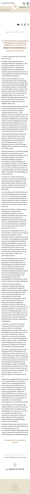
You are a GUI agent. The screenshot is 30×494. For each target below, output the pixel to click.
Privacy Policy (15, 489)
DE (7, 32)
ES (14, 32)
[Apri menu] (27, 3)
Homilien (4, 10)
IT (19, 32)
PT (23, 32)
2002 (8, 10)
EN (11, 32)
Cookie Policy (15, 487)
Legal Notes (15, 485)
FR (17, 32)
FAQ (15, 483)
